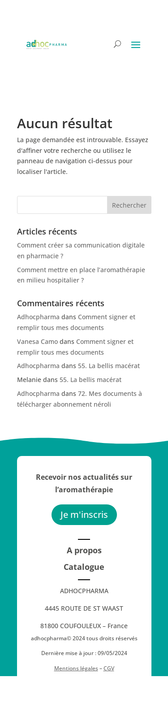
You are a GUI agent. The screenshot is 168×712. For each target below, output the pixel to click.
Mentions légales (76, 668)
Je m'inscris (84, 514)
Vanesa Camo (37, 341)
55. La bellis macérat (109, 365)
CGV (108, 668)
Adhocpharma (38, 317)
